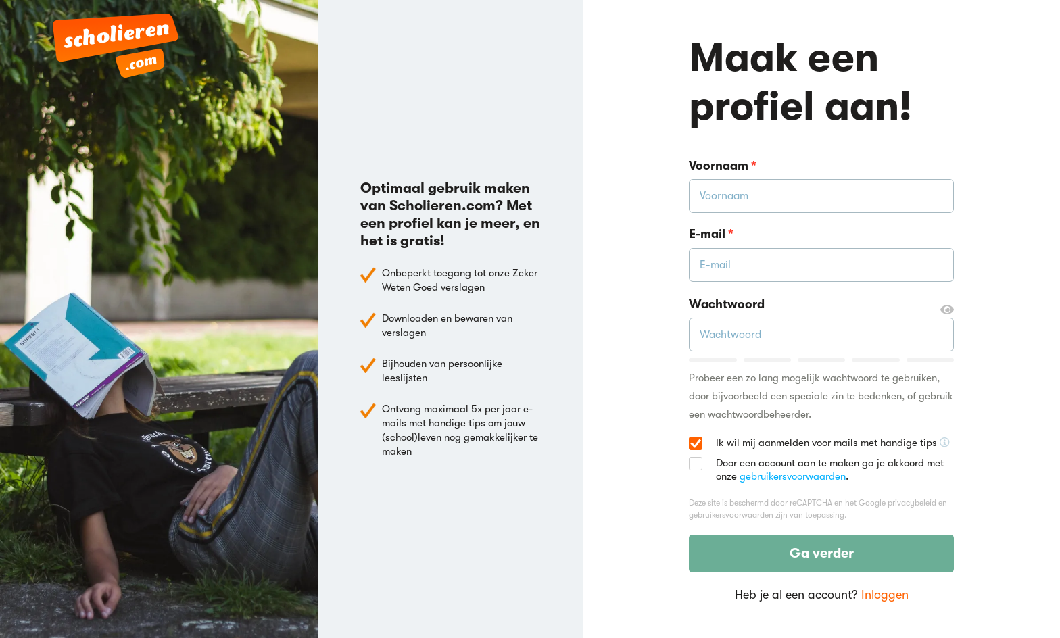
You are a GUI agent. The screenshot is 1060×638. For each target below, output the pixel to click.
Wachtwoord (821, 304)
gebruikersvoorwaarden (793, 476)
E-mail (711, 234)
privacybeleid (912, 503)
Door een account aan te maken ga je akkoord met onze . (830, 470)
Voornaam (722, 165)
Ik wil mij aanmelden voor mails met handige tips (833, 443)
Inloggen (885, 595)
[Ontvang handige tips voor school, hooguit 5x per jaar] (945, 443)
